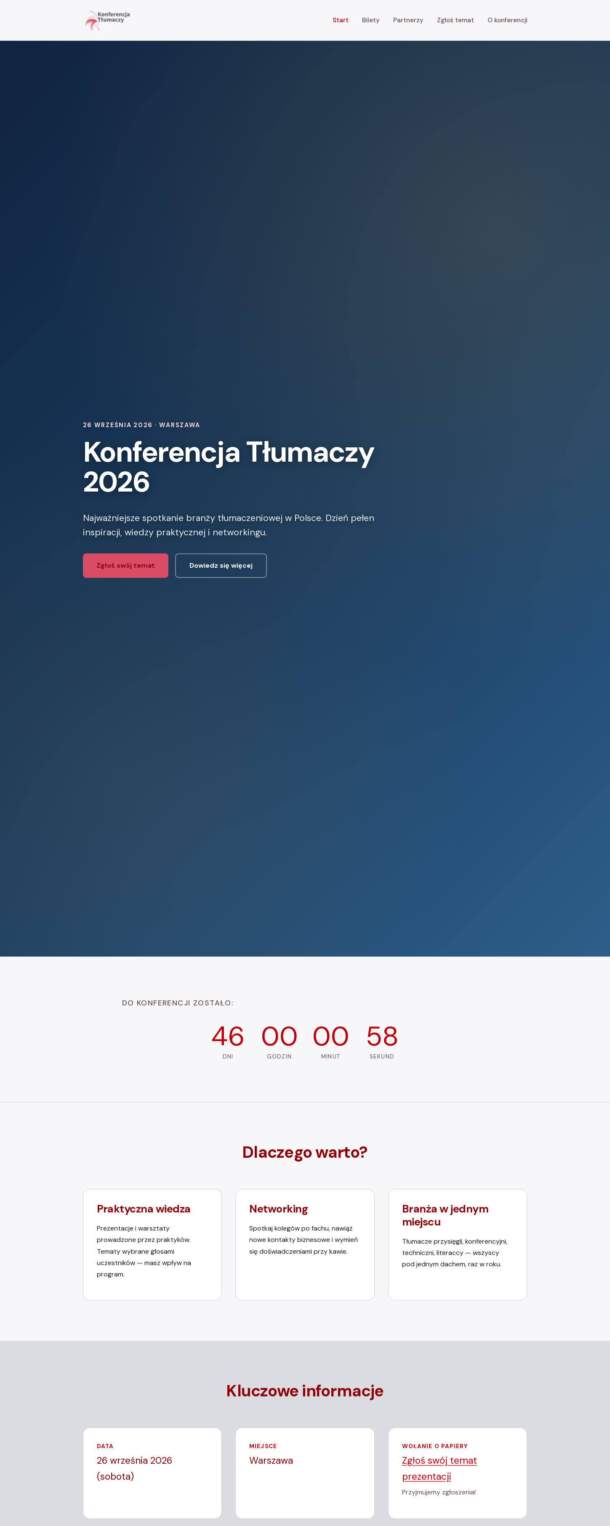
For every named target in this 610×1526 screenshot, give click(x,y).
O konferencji (507, 20)
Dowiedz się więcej (221, 565)
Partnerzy (408, 20)
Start (341, 20)
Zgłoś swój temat (125, 565)
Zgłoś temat (455, 20)
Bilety (371, 20)
